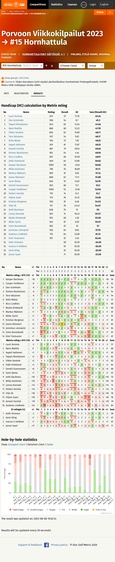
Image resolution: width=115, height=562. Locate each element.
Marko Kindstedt (17, 218)
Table (50, 444)
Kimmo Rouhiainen (18, 152)
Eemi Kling (14, 250)
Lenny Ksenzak (16, 213)
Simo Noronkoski (17, 226)
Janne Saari (15, 254)
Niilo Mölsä (14, 140)
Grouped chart (16, 444)
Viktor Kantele (16, 132)
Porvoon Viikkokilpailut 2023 (52, 33)
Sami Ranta (15, 181)
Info (6, 93)
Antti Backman (16, 209)
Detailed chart (35, 444)
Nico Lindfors (16, 157)
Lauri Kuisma (15, 116)
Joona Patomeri (16, 177)
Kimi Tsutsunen (16, 238)
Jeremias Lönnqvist (19, 230)
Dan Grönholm (16, 120)
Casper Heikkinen (18, 189)
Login (93, 4)
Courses (72, 4)
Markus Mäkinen (17, 173)
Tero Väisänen (16, 136)
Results (38, 93)
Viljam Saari (15, 197)
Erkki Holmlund (16, 161)
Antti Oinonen (16, 242)
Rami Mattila (15, 128)
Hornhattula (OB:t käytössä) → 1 (43, 54)
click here (24, 78)
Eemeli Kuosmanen (19, 185)
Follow (100, 12)
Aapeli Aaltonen (17, 144)
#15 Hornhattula (38, 42)
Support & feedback (30, 544)
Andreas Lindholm (18, 234)
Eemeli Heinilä (16, 148)
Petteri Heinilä (16, 193)
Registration (21, 93)
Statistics (56, 4)
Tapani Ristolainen (18, 124)
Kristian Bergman (18, 201)
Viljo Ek (12, 205)
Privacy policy (59, 544)
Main (3, 11)
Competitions (38, 4)
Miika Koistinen (17, 169)
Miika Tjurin (15, 222)
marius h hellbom (18, 246)
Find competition (16, 11)
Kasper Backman (17, 165)
